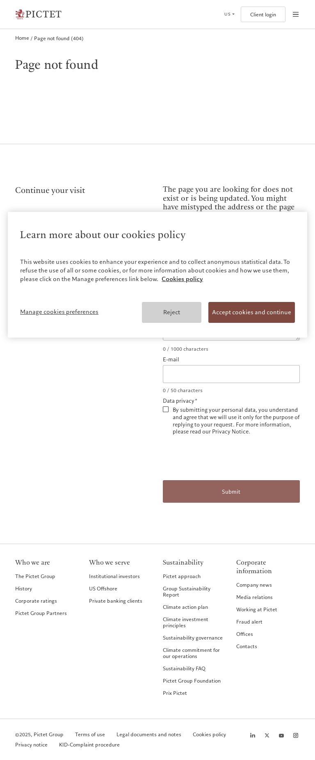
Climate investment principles (185, 622)
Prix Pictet (175, 693)
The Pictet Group (35, 576)
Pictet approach (182, 576)
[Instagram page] (296, 735)
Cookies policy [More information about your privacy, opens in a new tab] (182, 279)
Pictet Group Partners (41, 613)
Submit (231, 492)
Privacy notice (31, 745)
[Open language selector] (229, 14)
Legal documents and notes (148, 734)
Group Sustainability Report (186, 591)
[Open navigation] (295, 14)
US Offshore (103, 588)
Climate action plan (185, 606)
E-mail (171, 359)
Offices (244, 634)
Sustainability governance (193, 637)
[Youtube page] (281, 735)
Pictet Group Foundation (192, 680)
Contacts (246, 646)
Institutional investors (114, 576)
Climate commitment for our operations (191, 653)
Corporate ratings (36, 600)
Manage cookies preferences (59, 312)
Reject (171, 312)
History (23, 588)
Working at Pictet (256, 609)
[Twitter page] (267, 735)
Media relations (254, 597)
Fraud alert (249, 621)
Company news (254, 584)
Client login (263, 14)
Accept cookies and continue (251, 312)
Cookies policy (209, 734)
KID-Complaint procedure (89, 745)
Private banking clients (115, 600)
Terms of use (90, 734)
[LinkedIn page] (253, 735)
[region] (157, 274)
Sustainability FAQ (184, 668)
